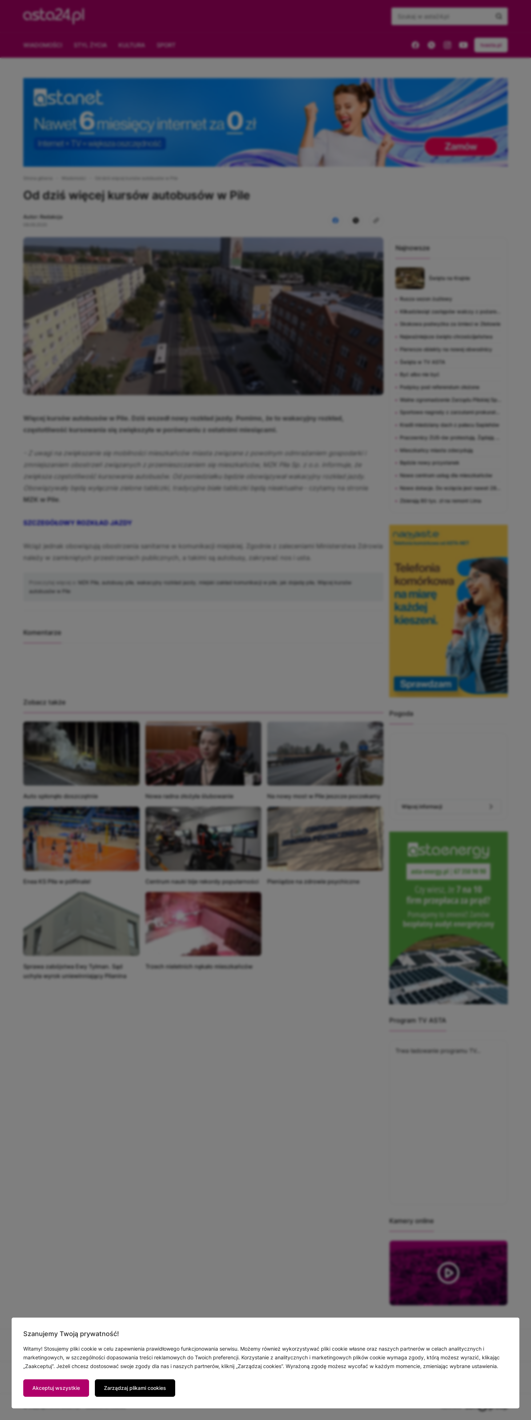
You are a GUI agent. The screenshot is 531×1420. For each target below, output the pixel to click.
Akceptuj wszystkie (56, 1388)
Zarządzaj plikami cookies (135, 1388)
